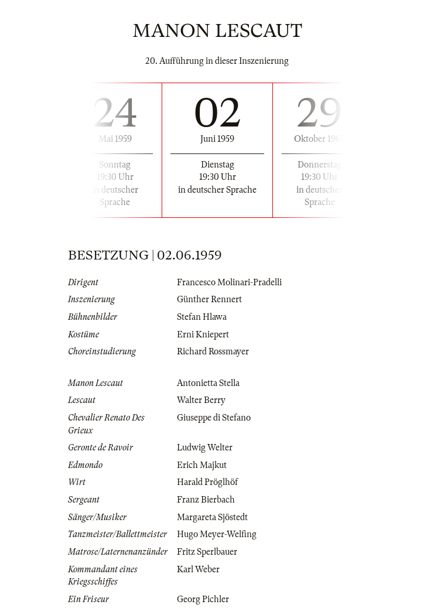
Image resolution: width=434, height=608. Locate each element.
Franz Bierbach (206, 499)
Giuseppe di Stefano (214, 417)
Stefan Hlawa (202, 317)
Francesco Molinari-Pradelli (229, 282)
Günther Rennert (209, 299)
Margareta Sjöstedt (212, 517)
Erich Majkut (202, 465)
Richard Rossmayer (213, 351)
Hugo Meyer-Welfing (217, 534)
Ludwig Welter (205, 447)
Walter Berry (201, 400)
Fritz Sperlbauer (207, 551)
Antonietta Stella (208, 383)
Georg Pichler (203, 599)
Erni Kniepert (203, 334)
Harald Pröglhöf (207, 482)
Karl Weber (198, 569)
